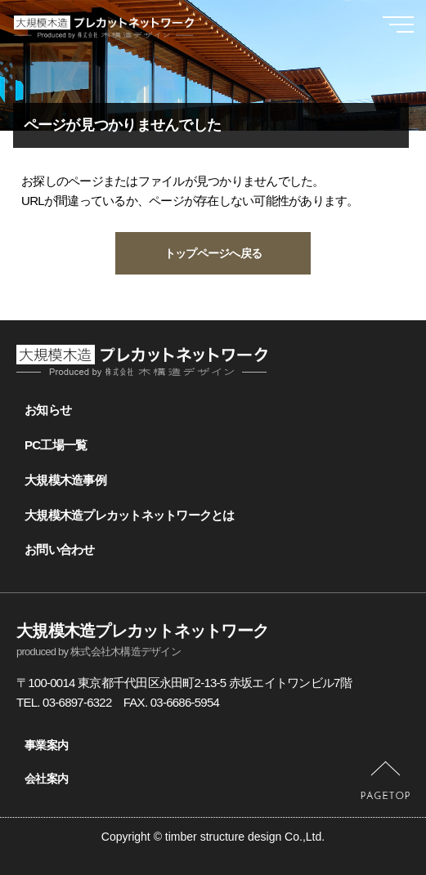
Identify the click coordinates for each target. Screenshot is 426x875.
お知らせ (48, 410)
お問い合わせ (60, 549)
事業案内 (46, 745)
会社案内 (46, 778)
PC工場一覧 (56, 445)
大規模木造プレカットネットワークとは (130, 515)
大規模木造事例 (65, 480)
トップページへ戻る (213, 253)
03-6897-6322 (77, 702)
